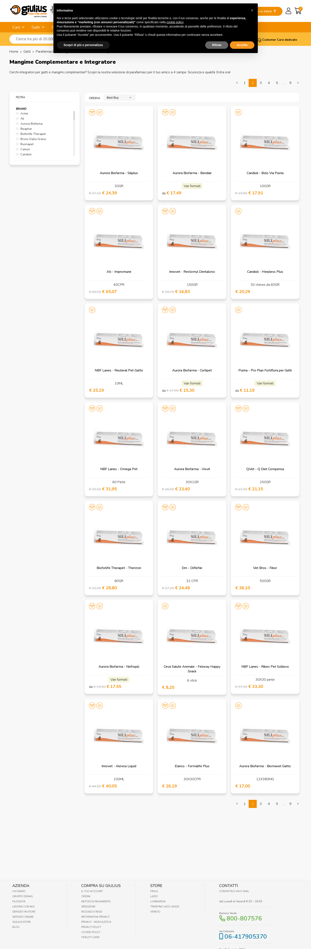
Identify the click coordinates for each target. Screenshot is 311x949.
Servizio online (23, 917)
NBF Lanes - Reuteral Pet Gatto (119, 370)
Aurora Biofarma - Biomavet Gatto (265, 766)
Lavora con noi (23, 906)
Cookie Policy (90, 932)
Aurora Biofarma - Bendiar (192, 173)
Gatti (36, 27)
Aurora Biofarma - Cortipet (192, 370)
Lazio (154, 896)
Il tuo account (92, 891)
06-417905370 (246, 937)
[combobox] (119, 97)
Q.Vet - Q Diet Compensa (265, 469)
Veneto (155, 911)
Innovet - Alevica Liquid (119, 766)
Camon (23, 149)
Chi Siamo (19, 891)
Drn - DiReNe (192, 568)
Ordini (85, 896)
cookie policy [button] (174, 12)
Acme (22, 113)
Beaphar (24, 129)
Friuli (154, 891)
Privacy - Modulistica (96, 922)
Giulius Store (21, 922)
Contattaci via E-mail (234, 891)
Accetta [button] (242, 35)
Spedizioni (88, 906)
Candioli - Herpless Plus (265, 271)
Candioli (24, 154)
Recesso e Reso (91, 911)
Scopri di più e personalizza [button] (83, 35)
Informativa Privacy (95, 917)
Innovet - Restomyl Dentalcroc (192, 271)
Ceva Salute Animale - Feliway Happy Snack (192, 669)
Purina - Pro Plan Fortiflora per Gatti (265, 370)
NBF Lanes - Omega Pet (119, 469)
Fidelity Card (90, 937)
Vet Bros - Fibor (265, 568)
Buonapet (24, 144)
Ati (20, 119)
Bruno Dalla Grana (31, 139)
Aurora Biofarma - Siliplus (119, 173)
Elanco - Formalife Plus (192, 766)
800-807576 (244, 918)
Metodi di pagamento (96, 901)
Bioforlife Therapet (31, 134)
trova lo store (263, 11)
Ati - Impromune (119, 271)
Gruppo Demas (22, 896)
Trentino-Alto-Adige (164, 906)
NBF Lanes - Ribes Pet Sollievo (265, 666)
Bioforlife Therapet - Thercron (119, 568)
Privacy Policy (91, 927)
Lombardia (158, 901)
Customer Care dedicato (277, 40)
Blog (15, 927)
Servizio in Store (24, 911)
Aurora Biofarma (29, 124)
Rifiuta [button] (216, 35)
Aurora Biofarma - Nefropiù (119, 666)
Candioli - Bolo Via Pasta (265, 173)
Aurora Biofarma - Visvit (192, 469)
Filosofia (19, 901)
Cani (16, 27)
